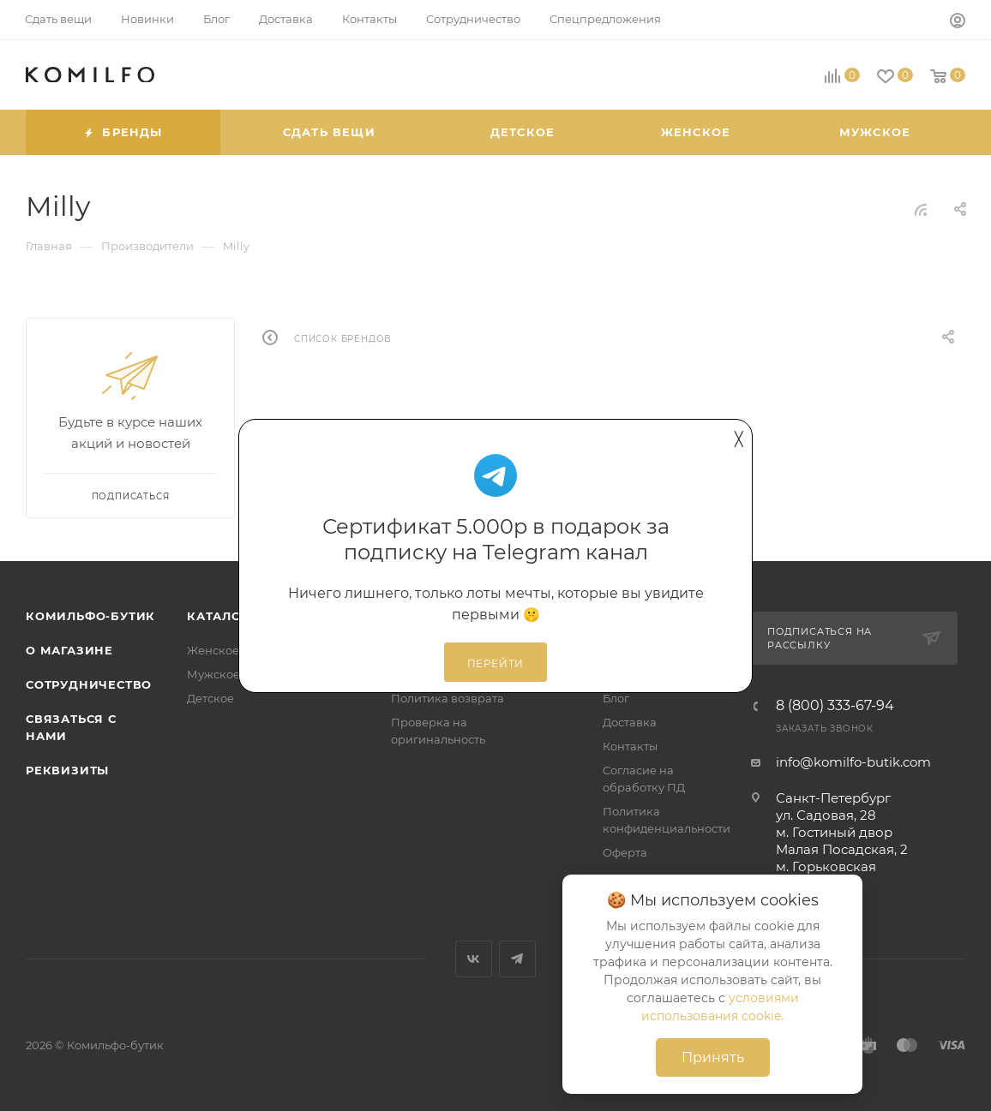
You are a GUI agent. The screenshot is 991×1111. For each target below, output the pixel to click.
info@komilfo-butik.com (853, 762)
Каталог (218, 616)
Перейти (496, 664)
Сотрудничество (89, 684)
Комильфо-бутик (90, 616)
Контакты (630, 746)
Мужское (213, 674)
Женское (213, 650)
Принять (713, 1057)
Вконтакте (473, 959)
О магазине (69, 650)
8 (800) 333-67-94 (835, 706)
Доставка (630, 722)
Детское (210, 698)
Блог (616, 698)
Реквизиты (67, 770)
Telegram (517, 959)
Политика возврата (447, 698)
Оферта (625, 852)
